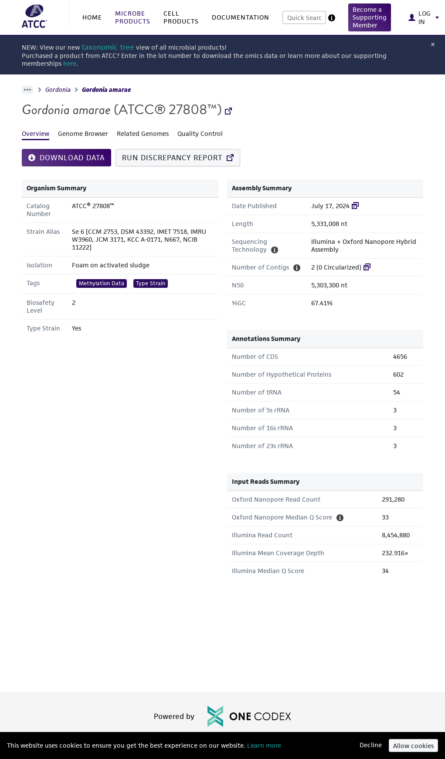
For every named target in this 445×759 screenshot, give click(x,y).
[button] (369, 17)
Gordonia (58, 90)
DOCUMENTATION (240, 17)
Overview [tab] (35, 133)
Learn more (263, 745)
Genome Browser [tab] (83, 133)
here (69, 63)
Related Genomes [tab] (143, 133)
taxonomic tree (108, 47)
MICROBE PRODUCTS (132, 17)
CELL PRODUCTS (181, 17)
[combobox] (304, 17)
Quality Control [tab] (200, 133)
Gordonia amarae (106, 90)
